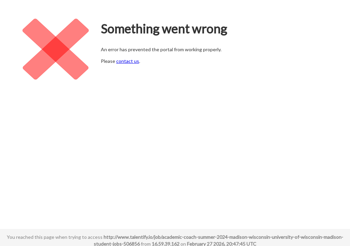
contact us (127, 61)
